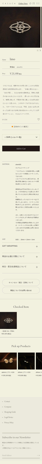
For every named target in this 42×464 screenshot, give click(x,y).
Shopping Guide (10, 414)
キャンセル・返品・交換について (21, 282)
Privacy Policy (9, 424)
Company (7, 408)
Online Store (23, 3)
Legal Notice (8, 419)
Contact (7, 403)
